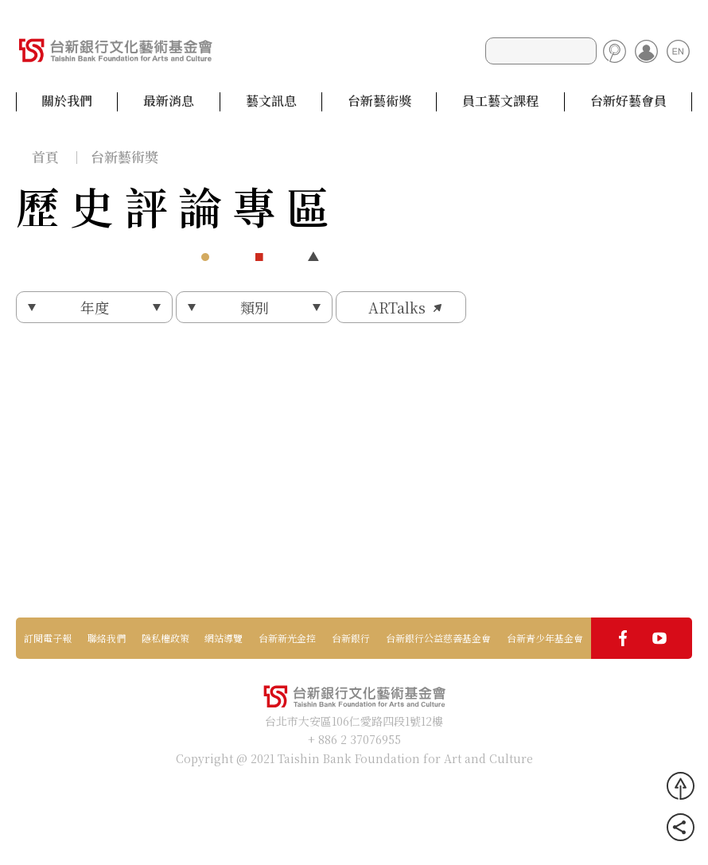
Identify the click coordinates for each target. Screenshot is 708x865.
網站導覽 (223, 638)
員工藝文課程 (500, 101)
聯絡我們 (107, 638)
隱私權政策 (165, 638)
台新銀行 (351, 638)
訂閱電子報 (48, 638)
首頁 (45, 156)
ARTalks (397, 307)
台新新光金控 (287, 638)
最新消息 (168, 101)
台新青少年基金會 (545, 638)
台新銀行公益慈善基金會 (438, 638)
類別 (254, 307)
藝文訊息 (271, 101)
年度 (94, 307)
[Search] (541, 50)
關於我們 (66, 101)
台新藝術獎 (379, 101)
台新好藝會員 (628, 101)
